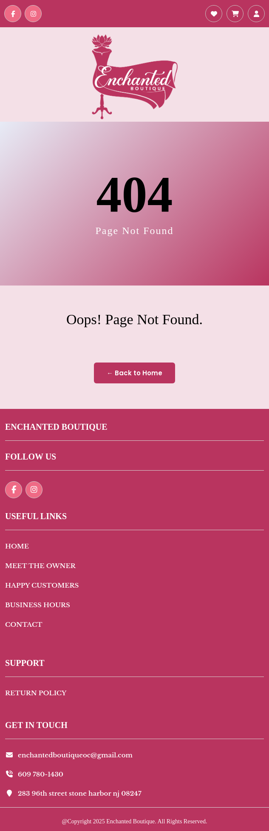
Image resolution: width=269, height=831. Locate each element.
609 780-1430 (34, 774)
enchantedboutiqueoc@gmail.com (69, 755)
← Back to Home (134, 372)
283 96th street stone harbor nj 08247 (73, 793)
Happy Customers (42, 585)
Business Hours (37, 605)
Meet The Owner (40, 566)
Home (17, 546)
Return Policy (35, 693)
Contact (23, 624)
